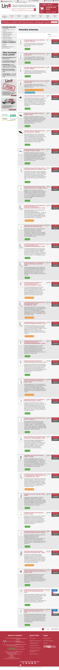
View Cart (48, 11)
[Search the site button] (35, 9)
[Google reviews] (13, 120)
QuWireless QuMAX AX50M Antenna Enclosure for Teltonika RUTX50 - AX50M (34, 552)
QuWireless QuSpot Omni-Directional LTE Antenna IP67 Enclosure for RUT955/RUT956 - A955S (34, 304)
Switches (33, 16)
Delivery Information (21, 644)
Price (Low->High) (52, 36)
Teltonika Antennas (7, 32)
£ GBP (43, 4)
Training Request (20, 642)
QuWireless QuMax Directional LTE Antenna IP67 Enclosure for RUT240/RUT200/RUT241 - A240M (33, 284)
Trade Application (34, 643)
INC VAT (49, 4)
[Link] (23, 663)
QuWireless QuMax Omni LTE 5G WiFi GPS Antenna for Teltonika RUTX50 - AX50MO (35, 532)
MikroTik (19, 16)
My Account (33, 638)
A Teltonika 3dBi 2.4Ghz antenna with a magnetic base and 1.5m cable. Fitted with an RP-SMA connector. (35, 86)
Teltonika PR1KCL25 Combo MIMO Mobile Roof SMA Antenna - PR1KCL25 (34, 131)
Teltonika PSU (6, 36)
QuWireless (5, 28)
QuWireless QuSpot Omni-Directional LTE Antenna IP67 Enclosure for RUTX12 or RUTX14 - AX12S (34, 381)
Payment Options (20, 649)
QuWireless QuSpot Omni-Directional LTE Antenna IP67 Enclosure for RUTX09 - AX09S (34, 264)
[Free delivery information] (9, 111)
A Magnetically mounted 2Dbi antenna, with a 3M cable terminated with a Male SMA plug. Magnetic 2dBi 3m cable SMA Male (35, 72)
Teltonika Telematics (7, 40)
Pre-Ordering (19, 651)
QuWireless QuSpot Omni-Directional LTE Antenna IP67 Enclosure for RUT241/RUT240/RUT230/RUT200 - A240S (34, 207)
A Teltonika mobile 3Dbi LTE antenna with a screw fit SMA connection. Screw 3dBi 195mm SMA (34, 45)
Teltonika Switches (7, 39)
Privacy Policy (46, 638)
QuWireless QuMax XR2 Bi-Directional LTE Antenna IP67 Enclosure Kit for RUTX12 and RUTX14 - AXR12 (35, 571)
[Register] (56, 0)
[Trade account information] (9, 96)
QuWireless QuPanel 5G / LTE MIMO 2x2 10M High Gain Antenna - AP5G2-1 (34, 400)
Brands (55, 16)
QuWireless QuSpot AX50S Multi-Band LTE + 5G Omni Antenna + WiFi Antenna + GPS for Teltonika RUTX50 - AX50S (35, 475)
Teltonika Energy (6, 33)
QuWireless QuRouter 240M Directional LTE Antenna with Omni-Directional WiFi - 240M (35, 591)
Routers (40, 16)
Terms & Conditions (48, 640)
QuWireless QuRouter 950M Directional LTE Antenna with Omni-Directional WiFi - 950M (35, 611)
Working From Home (7, 46)
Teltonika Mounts (6, 34)
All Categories (4, 16)
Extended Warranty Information (35, 651)
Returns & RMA (20, 646)
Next (48, 629)
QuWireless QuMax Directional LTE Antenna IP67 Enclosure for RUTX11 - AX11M (35, 361)
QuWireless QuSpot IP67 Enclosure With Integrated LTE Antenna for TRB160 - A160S (35, 187)
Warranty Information (35, 647)
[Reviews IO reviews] (5, 116)
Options (54, 590)
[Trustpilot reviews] (13, 116)
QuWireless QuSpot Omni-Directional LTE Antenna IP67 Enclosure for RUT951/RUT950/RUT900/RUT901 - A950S (34, 245)
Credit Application (34, 645)
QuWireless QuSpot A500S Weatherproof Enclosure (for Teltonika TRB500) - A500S (34, 437)
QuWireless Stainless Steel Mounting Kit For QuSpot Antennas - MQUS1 (34, 150)
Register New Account (35, 640)
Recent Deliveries (34, 654)
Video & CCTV (47, 16)
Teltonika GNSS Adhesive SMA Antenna (34, 96)
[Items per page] (55, 629)
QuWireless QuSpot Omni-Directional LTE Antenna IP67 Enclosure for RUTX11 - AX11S (35, 323)
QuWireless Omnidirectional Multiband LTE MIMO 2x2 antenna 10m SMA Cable (35, 226)
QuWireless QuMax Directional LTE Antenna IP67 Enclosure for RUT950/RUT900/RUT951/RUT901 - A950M (34, 342)
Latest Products (6, 48)
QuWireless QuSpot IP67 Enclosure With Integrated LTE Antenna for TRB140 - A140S (35, 169)
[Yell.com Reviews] (5, 120)
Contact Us (18, 654)
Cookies (45, 643)
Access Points (26, 16)
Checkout (54, 11)
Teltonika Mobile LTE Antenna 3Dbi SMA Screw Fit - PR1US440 (34, 40)
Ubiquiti (12, 16)
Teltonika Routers (7, 37)
